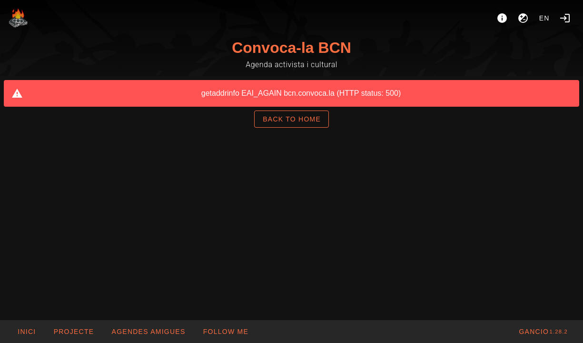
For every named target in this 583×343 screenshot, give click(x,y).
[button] (148, 331)
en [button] (544, 18)
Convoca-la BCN (291, 47)
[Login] (564, 18)
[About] (502, 18)
